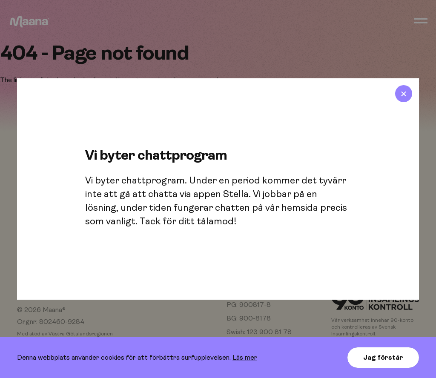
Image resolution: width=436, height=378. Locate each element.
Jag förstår (383, 357)
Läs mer (244, 357)
